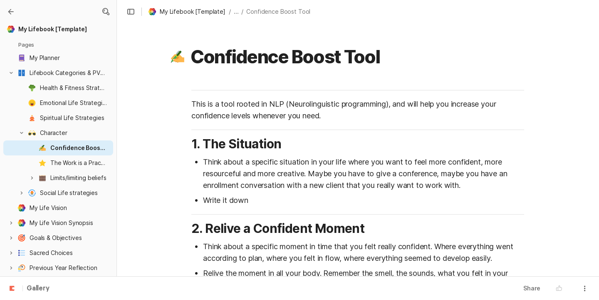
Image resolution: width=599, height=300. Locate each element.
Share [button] (531, 288)
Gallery (38, 288)
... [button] (236, 11)
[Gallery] (11, 12)
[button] (105, 12)
